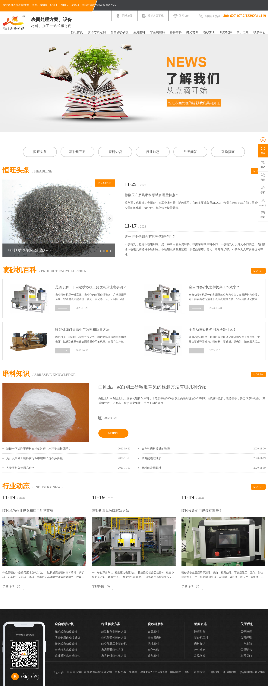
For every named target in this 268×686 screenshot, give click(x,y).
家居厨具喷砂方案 (112, 649)
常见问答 (190, 152)
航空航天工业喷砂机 (114, 643)
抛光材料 (192, 32)
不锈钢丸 (42, 5)
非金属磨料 (157, 32)
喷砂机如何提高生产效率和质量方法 (82, 329)
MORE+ (258, 270)
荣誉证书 (246, 649)
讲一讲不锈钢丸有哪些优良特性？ (150, 236)
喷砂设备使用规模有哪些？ (201, 511)
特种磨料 (176, 32)
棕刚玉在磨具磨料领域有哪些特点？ (152, 195)
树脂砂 (86, 5)
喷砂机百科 (77, 152)
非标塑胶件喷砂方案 (114, 637)
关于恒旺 (243, 32)
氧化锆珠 (153, 649)
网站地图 (175, 672)
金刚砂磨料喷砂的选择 (156, 448)
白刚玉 (64, 5)
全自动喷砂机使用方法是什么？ (212, 329)
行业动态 (152, 152)
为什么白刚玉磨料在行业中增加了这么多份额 (34, 458)
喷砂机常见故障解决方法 (110, 511)
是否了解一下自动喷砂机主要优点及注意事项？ (90, 287)
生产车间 (246, 643)
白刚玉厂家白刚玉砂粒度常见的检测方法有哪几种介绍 (152, 387)
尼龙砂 (75, 5)
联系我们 (259, 32)
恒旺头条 (40, 152)
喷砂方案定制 (97, 32)
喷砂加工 (209, 32)
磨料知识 (115, 152)
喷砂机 (96, 5)
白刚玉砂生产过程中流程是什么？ (33, 250)
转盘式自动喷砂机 (66, 643)
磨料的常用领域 (151, 467)
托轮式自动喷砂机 (66, 631)
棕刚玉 (54, 5)
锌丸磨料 (153, 655)
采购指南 (228, 152)
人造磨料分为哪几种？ (20, 467)
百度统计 (199, 672)
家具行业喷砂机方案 (114, 655)
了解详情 (8, 586)
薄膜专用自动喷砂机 (67, 637)
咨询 (262, 150)
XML (188, 672)
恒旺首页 (77, 32)
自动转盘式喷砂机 (66, 649)
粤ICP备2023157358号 (153, 672)
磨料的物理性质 (151, 458)
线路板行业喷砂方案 (114, 631)
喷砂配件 (226, 32)
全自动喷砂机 (119, 32)
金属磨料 (139, 32)
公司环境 (246, 637)
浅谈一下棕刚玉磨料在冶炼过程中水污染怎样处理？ (38, 448)
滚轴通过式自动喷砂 (67, 655)
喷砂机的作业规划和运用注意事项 (27, 511)
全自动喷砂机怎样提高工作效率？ (214, 287)
